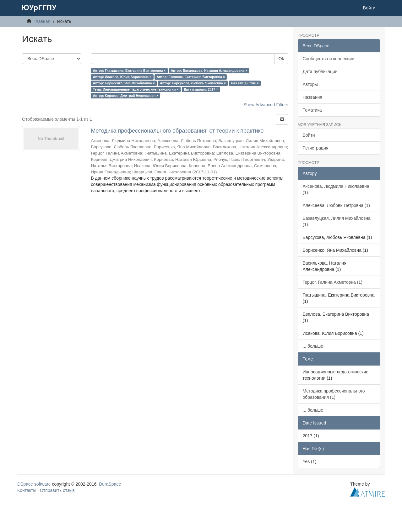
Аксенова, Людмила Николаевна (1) (336, 189)
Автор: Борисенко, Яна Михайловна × (124, 83)
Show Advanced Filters (265, 104)
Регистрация (316, 147)
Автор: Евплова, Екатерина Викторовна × (191, 77)
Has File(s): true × (244, 83)
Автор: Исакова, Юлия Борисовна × (122, 77)
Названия (312, 97)
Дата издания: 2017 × (201, 89)
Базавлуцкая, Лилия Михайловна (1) (337, 221)
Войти (309, 135)
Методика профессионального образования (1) (334, 394)
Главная (42, 21)
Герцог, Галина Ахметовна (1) (332, 282)
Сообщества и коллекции (329, 58)
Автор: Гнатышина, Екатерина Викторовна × (129, 70)
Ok (281, 58)
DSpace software (34, 484)
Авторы (310, 84)
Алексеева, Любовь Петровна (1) (336, 205)
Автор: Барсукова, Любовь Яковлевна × (193, 83)
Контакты (26, 490)
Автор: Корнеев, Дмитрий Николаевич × (126, 96)
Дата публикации (320, 71)
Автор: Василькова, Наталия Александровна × (209, 70)
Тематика (312, 110)
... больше (313, 346)
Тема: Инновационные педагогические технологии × (136, 89)
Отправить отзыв (57, 490)
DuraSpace (110, 484)
